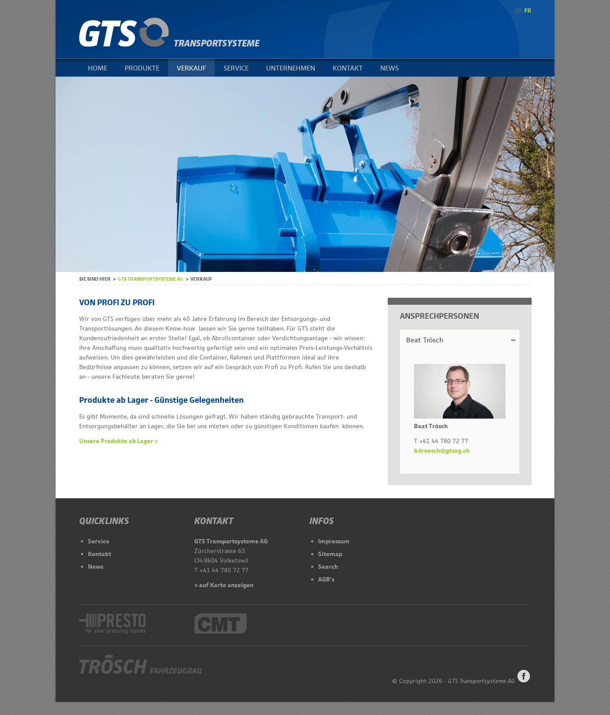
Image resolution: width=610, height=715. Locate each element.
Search (328, 567)
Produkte (142, 68)
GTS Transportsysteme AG (150, 278)
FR (527, 10)
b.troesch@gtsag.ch (442, 450)
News (389, 68)
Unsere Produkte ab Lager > (118, 441)
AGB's (326, 579)
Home (97, 68)
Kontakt (348, 68)
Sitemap (330, 554)
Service (236, 68)
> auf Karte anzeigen (223, 585)
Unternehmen (290, 68)
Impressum (334, 541)
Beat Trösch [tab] (424, 340)
